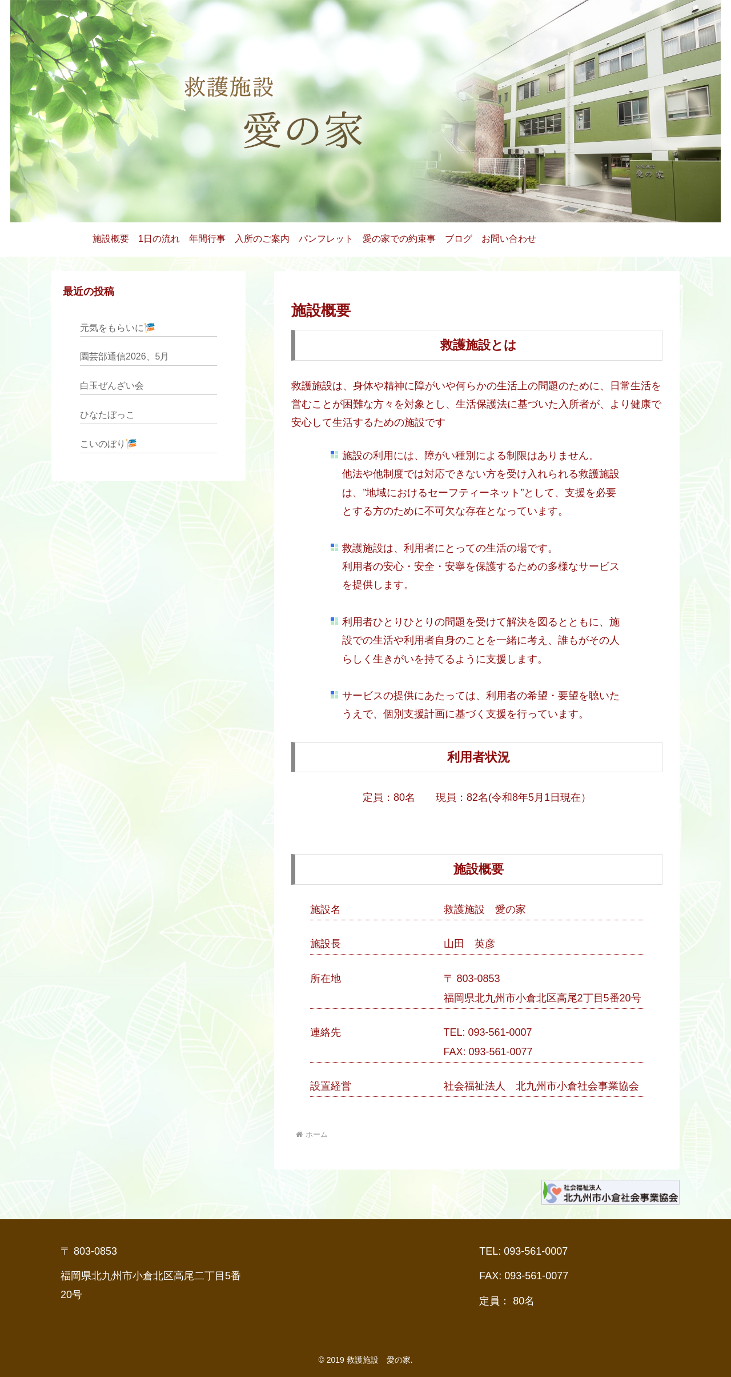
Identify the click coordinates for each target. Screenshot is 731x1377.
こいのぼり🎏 (108, 444)
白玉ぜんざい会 (112, 385)
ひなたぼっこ (107, 415)
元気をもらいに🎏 (117, 328)
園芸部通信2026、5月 (125, 356)
